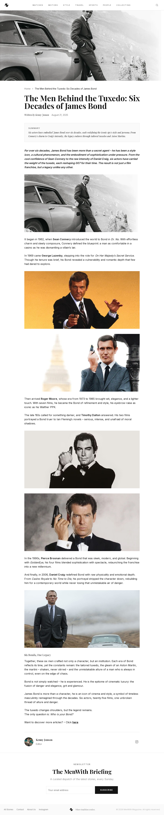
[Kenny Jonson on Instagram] (137, 742)
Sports (93, 5)
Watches (38, 5)
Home (27, 88)
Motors (53, 5)
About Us (31, 809)
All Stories (8, 809)
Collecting (123, 5)
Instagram (43, 809)
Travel (79, 5)
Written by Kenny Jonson (36, 114)
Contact (20, 809)
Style (66, 5)
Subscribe (106, 790)
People (107, 5)
